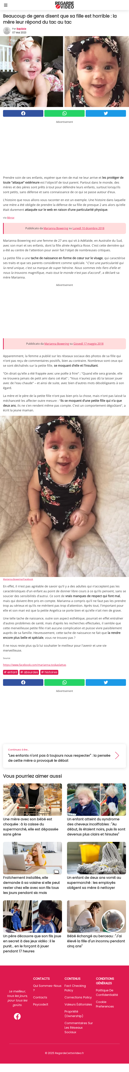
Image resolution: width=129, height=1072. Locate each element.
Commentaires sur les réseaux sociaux (78, 1027)
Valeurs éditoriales (78, 1004)
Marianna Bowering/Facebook (18, 579)
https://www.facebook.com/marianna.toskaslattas (34, 665)
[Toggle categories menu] (5, 5)
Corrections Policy (78, 997)
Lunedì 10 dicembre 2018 (88, 228)
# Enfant (10, 672)
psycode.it (40, 1004)
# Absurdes (29, 672)
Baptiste (21, 28)
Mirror (10, 217)
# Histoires (49, 672)
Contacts (40, 997)
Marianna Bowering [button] (56, 228)
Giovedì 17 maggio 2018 (88, 344)
